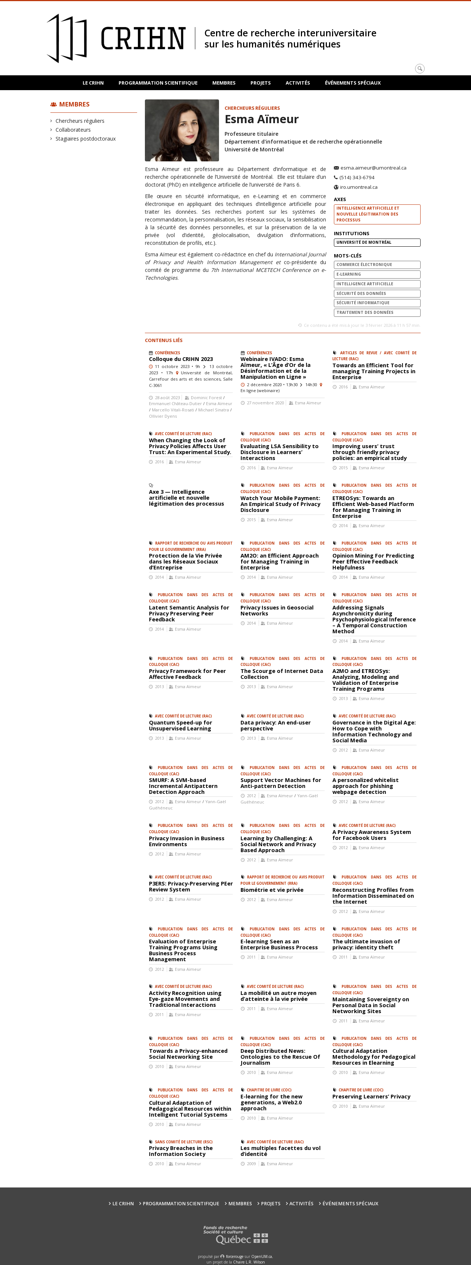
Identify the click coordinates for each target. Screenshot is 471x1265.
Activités (298, 82)
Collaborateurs (73, 129)
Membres (224, 82)
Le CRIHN (93, 82)
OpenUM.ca (261, 1256)
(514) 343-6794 (357, 178)
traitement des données (365, 312)
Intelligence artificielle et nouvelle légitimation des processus (367, 214)
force (234, 1256)
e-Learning (348, 274)
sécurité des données (361, 293)
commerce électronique (364, 264)
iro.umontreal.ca (359, 187)
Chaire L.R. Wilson (249, 1262)
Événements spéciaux (353, 82)
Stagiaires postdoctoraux (86, 138)
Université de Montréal (363, 242)
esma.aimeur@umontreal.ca (374, 168)
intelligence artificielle (364, 283)
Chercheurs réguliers (80, 120)
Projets (261, 82)
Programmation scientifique (158, 82)
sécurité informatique (362, 302)
